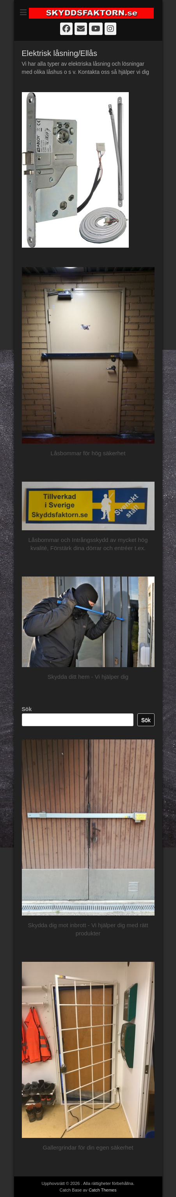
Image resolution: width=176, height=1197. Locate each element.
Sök (27, 709)
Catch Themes (102, 1190)
